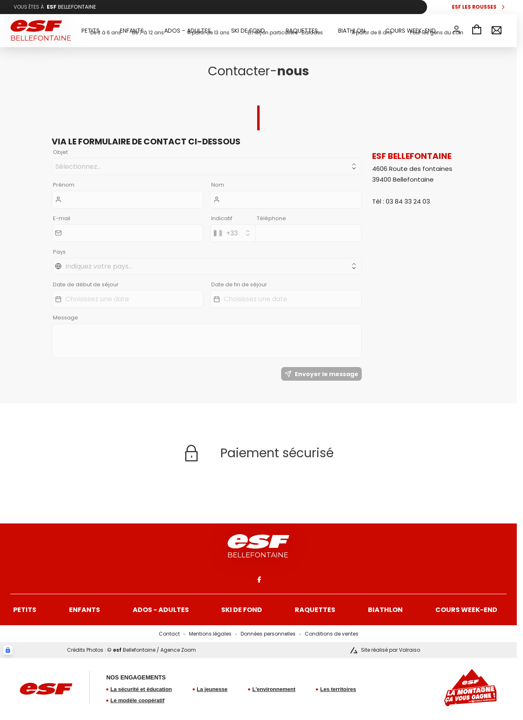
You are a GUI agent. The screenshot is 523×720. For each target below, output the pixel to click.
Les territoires (338, 689)
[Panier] (477, 30)
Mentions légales (210, 633)
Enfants (84, 609)
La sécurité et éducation (141, 689)
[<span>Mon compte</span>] (456, 30)
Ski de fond (241, 609)
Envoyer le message (321, 374)
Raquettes (315, 609)
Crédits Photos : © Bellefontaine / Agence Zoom (131, 649)
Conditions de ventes (331, 633)
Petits (24, 609)
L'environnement (273, 689)
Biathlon (385, 609)
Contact (169, 633)
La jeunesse (212, 689)
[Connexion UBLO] (7, 650)
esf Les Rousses (474, 7)
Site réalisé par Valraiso (390, 649)
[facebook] (258, 579)
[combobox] (233, 233)
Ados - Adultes (161, 609)
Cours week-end (466, 609)
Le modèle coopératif (137, 700)
